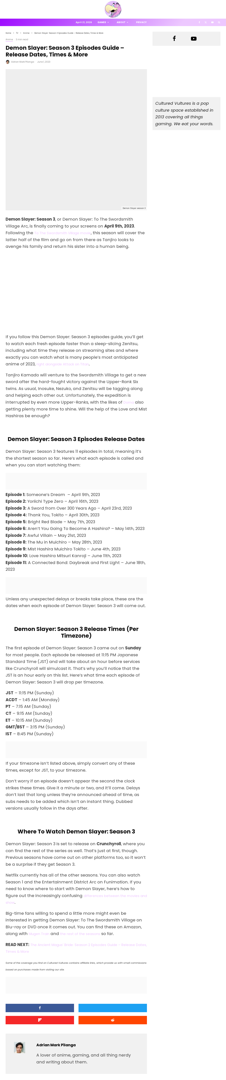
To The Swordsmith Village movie (68, 171)
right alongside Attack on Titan (69, 302)
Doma (129, 340)
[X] (205, 22)
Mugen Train (42, 872)
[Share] (28, 946)
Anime (9, 39)
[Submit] (28, 957)
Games (102, 22)
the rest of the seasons (89, 872)
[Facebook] (199, 22)
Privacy (141, 22)
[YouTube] (212, 22)
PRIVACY (45, 1070)
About (121, 22)
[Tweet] (76, 946)
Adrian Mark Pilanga (22, 61)
